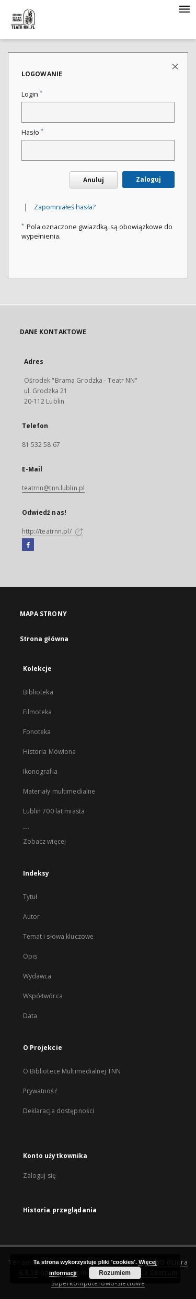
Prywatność (40, 1091)
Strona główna (44, 638)
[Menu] (184, 8)
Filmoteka (37, 711)
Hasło (32, 132)
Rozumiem (115, 1273)
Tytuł (30, 896)
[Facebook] (28, 545)
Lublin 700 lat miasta (54, 811)
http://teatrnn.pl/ (52, 531)
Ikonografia (40, 771)
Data (30, 1015)
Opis (30, 956)
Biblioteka (38, 692)
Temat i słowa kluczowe (58, 936)
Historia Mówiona (49, 751)
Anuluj (93, 179)
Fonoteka (37, 731)
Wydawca (37, 976)
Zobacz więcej (44, 841)
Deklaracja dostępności (59, 1110)
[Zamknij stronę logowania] (176, 66)
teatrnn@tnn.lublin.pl (53, 487)
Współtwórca (43, 995)
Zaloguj (148, 179)
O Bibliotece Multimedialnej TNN (72, 1071)
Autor (31, 916)
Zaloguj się (39, 1175)
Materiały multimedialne (59, 791)
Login (31, 94)
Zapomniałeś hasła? (65, 207)
